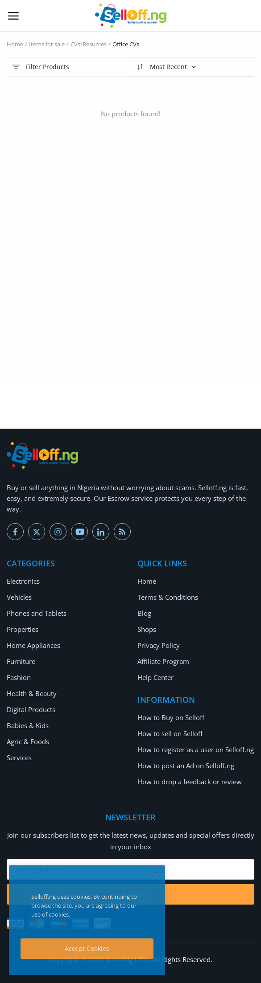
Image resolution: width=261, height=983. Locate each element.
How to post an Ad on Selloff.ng (185, 765)
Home (15, 44)
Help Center (155, 677)
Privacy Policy (158, 645)
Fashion (19, 677)
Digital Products (31, 709)
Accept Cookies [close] (87, 948)
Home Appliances (33, 645)
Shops (146, 629)
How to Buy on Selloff (170, 717)
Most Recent (166, 66)
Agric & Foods (28, 741)
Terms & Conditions (167, 597)
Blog (144, 613)
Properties (22, 629)
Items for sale (47, 44)
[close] (156, 874)
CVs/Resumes (88, 44)
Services (19, 757)
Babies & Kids (28, 725)
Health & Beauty (32, 693)
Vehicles (19, 597)
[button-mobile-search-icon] (248, 15)
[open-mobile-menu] (13, 15)
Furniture (21, 661)
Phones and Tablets (36, 613)
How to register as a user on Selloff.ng (195, 749)
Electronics (23, 581)
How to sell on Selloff (170, 733)
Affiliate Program (163, 661)
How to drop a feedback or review (189, 781)
